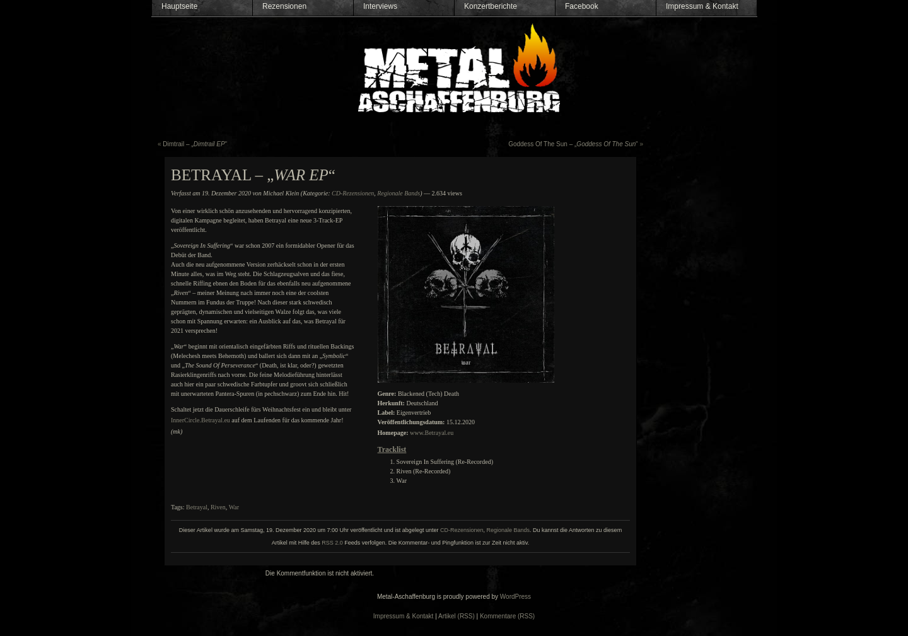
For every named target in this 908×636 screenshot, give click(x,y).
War (234, 507)
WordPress (515, 596)
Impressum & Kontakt (702, 6)
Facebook (581, 6)
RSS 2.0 (332, 543)
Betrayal (196, 507)
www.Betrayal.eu (431, 432)
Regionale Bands (398, 193)
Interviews (380, 6)
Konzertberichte (490, 6)
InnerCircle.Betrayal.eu (200, 420)
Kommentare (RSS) (507, 616)
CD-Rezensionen (353, 193)
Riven (218, 507)
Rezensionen (284, 6)
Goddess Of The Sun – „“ (573, 144)
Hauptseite (179, 6)
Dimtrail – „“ (195, 144)
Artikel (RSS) (456, 616)
